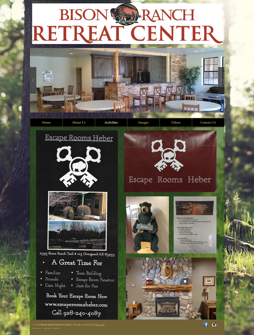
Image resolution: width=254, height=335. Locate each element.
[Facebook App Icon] (206, 324)
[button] (127, 80)
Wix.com (100, 324)
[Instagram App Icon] (214, 324)
